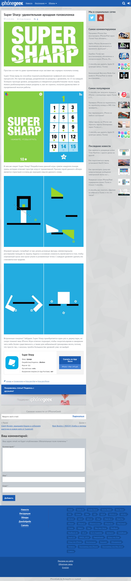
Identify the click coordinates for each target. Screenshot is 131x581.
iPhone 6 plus (95, 523)
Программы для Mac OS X (112, 546)
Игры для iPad (30, 381)
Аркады (9, 381)
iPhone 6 (81, 523)
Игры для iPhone (43, 381)
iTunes (70, 528)
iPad (98, 519)
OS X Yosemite (96, 533)
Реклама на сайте (65, 561)
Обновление (116, 542)
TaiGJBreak (122, 533)
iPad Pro (120, 519)
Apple (70, 509)
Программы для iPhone (88, 546)
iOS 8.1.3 (112, 514)
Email (5, 486)
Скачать (25, 525)
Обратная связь (66, 564)
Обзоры (52, 3)
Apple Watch (106, 509)
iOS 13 (89, 519)
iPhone (71, 523)
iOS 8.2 (123, 514)
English (65, 567)
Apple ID (80, 509)
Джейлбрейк (25, 521)
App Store (120, 509)
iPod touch (121, 523)
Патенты (71, 546)
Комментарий (9, 446)
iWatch (80, 528)
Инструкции (40, 3)
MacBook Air (73, 533)
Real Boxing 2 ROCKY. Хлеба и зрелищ (69, 426)
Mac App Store (100, 528)
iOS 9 (80, 519)
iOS (94, 514)
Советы (71, 551)
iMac (87, 514)
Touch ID (71, 537)
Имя (5, 475)
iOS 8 (103, 514)
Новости (29, 3)
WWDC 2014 (84, 537)
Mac (88, 528)
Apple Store (92, 509)
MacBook (114, 528)
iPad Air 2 (108, 519)
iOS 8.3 (71, 519)
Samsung (109, 533)
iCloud (78, 514)
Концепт (103, 542)
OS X (84, 533)
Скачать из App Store (70, 360)
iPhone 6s (109, 523)
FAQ (69, 514)
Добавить (8, 498)
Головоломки (18, 381)
